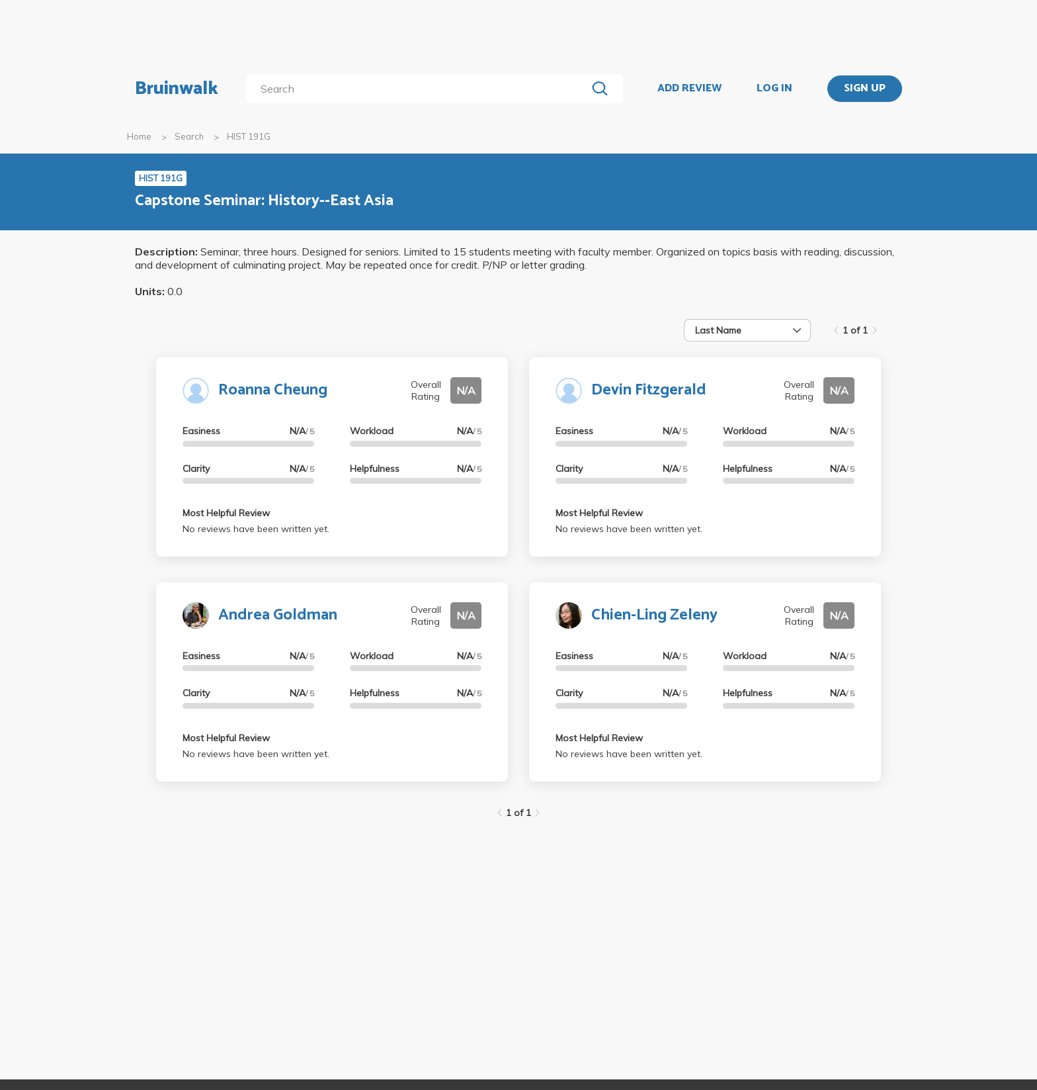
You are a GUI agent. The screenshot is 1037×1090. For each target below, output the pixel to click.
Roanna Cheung (272, 390)
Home (139, 136)
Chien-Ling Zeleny (654, 615)
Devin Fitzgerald (648, 390)
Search (189, 136)
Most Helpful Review (226, 513)
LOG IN (774, 88)
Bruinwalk (176, 88)
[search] (419, 88)
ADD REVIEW (689, 88)
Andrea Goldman (277, 615)
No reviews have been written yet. (256, 529)
